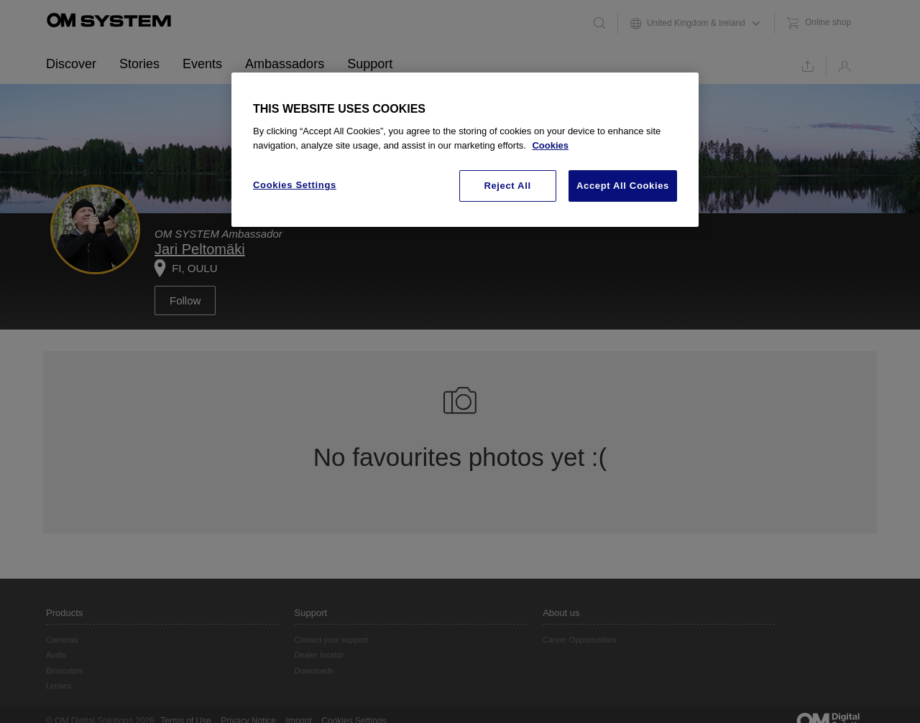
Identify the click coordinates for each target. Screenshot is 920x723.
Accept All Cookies (622, 185)
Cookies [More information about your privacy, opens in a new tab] (550, 145)
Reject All (507, 185)
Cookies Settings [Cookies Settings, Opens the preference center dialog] (294, 184)
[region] (465, 150)
